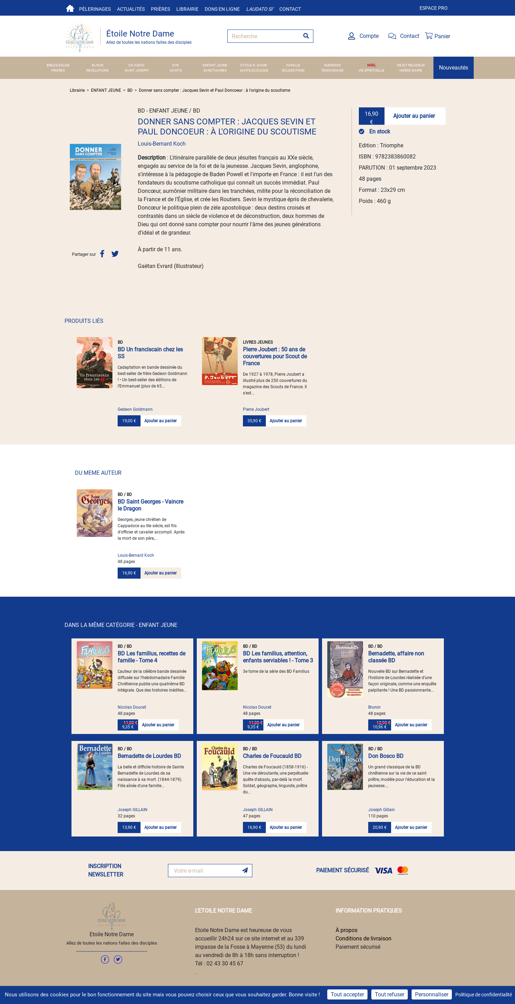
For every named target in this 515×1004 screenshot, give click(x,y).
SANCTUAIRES (215, 70)
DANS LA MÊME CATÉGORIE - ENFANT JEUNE (121, 625)
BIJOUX (97, 65)
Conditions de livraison (363, 938)
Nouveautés (453, 67)
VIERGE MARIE (410, 70)
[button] (73, 176)
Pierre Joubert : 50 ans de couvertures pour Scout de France (275, 356)
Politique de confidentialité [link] (483, 994)
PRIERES (58, 70)
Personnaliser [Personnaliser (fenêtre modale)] (431, 994)
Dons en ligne (222, 9)
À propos (346, 930)
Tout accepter (347, 994)
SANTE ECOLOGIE (254, 70)
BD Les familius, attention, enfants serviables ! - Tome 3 (278, 657)
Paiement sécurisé (358, 947)
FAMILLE (293, 65)
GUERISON (332, 65)
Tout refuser (389, 994)
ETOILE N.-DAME (253, 65)
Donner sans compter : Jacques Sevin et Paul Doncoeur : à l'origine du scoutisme (214, 90)
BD (130, 90)
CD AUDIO (136, 65)
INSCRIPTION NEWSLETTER (105, 870)
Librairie (187, 9)
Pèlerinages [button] (95, 9)
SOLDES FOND (293, 70)
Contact (290, 9)
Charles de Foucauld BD (272, 756)
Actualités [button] (131, 9)
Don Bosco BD (386, 756)
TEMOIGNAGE (332, 70)
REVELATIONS (97, 70)
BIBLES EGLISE (58, 65)
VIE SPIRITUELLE (371, 70)
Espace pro (434, 8)
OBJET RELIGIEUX (411, 65)
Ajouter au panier (414, 116)
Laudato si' (259, 9)
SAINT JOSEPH (137, 70)
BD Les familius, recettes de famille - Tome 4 (151, 657)
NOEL (371, 65)
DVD (175, 65)
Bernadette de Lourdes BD (149, 756)
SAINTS (176, 70)
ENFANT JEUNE (215, 65)
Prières (160, 9)
